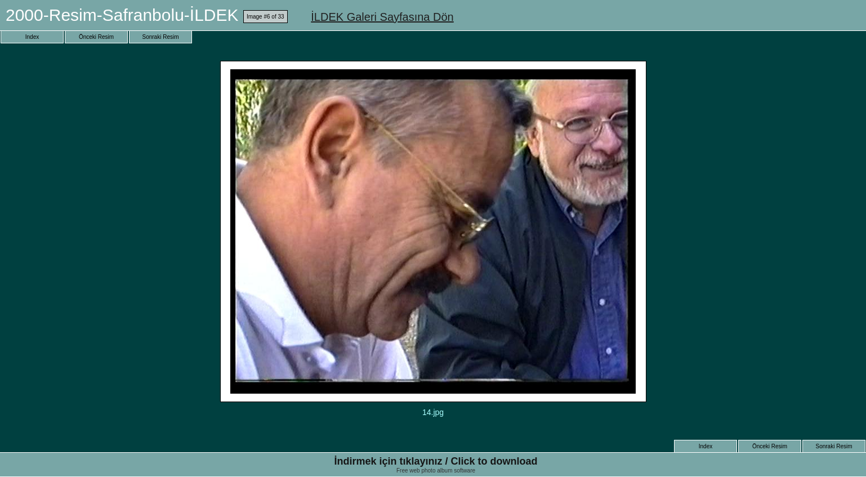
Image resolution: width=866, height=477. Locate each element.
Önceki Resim (96, 37)
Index (32, 37)
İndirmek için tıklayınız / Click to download (435, 461)
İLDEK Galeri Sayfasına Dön (382, 17)
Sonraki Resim (160, 37)
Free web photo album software (435, 470)
